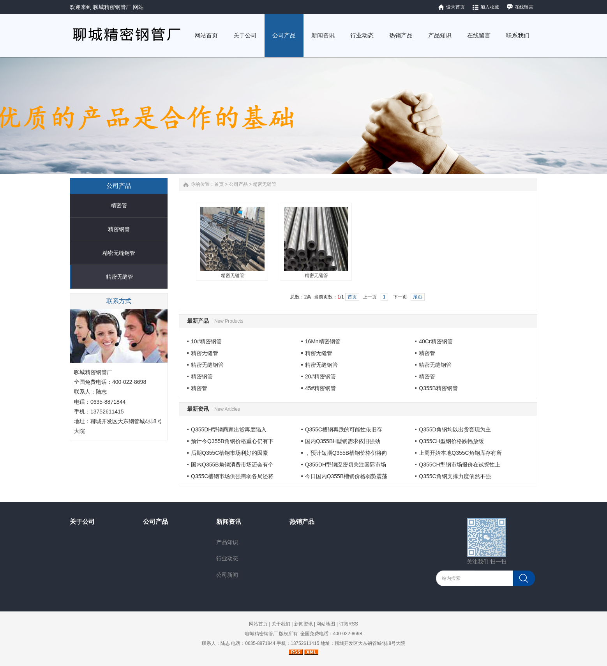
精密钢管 (119, 229)
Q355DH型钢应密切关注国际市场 (345, 464)
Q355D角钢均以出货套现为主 (455, 429)
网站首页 (258, 624)
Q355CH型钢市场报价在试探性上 (459, 464)
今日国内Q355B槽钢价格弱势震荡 (346, 476)
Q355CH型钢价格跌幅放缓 (451, 441)
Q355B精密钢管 (438, 388)
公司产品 (238, 184)
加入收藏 (489, 7)
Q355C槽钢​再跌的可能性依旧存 (343, 429)
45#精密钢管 (320, 388)
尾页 (417, 297)
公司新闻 (227, 575)
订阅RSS (348, 624)
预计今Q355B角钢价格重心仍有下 (232, 441)
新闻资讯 (228, 521)
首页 (219, 184)
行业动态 (227, 558)
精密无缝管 (119, 277)
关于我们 (281, 624)
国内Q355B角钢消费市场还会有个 (232, 464)
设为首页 (455, 7)
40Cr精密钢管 (435, 341)
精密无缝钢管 (118, 253)
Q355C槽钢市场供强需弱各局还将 (232, 476)
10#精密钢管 (206, 341)
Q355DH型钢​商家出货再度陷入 (228, 429)
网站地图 (325, 624)
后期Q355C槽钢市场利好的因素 (229, 453)
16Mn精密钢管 (323, 341)
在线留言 (524, 7)
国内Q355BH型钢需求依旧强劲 (343, 441)
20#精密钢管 (320, 376)
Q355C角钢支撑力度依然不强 (455, 476)
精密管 (119, 205)
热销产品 (301, 521)
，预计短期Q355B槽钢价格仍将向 (346, 453)
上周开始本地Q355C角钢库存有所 (460, 453)
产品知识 (227, 542)
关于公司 (82, 521)
